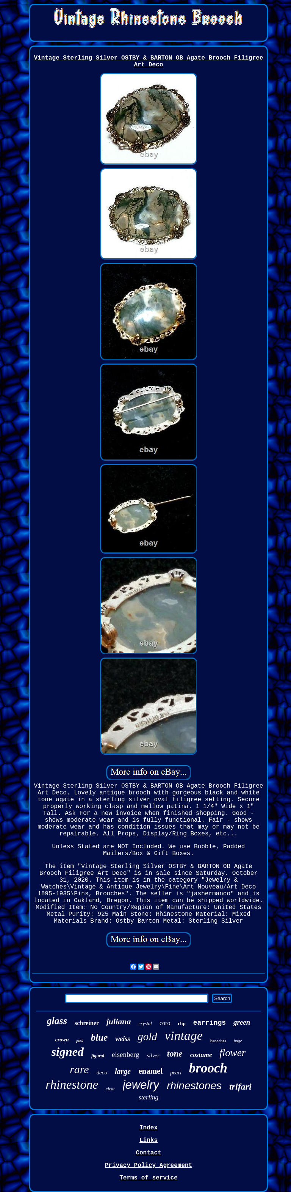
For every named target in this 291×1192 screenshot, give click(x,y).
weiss (122, 1039)
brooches (218, 1040)
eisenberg (125, 1054)
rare (79, 1069)
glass (57, 1020)
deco (102, 1072)
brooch (208, 1068)
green (241, 1022)
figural (97, 1055)
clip (181, 1023)
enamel (150, 1071)
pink (79, 1041)
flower (232, 1052)
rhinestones (194, 1085)
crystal (145, 1023)
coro (165, 1023)
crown (62, 1040)
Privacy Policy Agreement (148, 1165)
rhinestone (71, 1084)
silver (153, 1055)
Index (148, 1127)
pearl (175, 1073)
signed (68, 1051)
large (123, 1071)
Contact (148, 1153)
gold (147, 1036)
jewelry (141, 1084)
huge (238, 1040)
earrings (209, 1023)
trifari (240, 1086)
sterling (148, 1097)
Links (148, 1140)
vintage (184, 1035)
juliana (118, 1021)
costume (201, 1054)
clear (110, 1088)
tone (175, 1053)
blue (99, 1037)
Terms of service (148, 1178)
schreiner (87, 1023)
